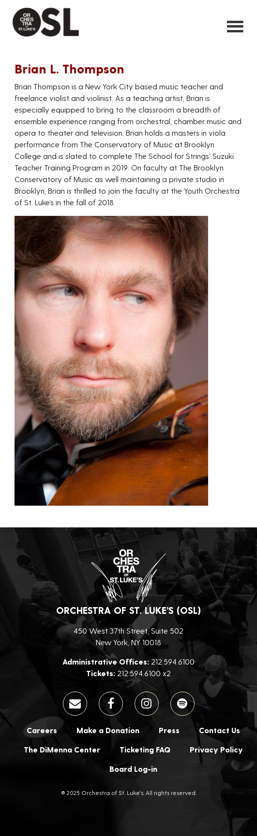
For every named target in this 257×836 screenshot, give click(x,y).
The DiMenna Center (62, 749)
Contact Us (219, 730)
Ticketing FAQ (145, 749)
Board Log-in (133, 768)
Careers (42, 730)
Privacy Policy (216, 749)
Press (169, 730)
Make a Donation (107, 730)
